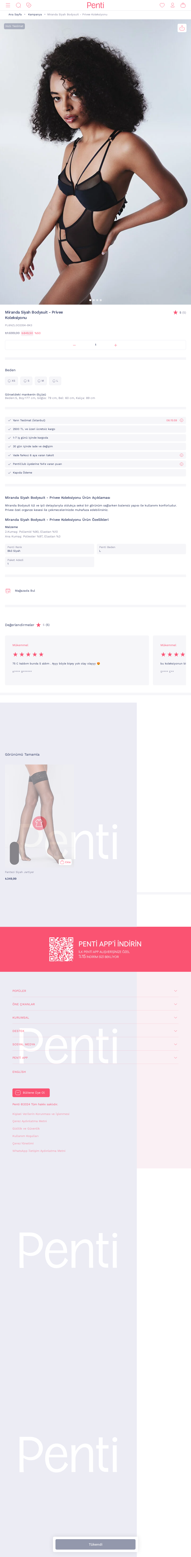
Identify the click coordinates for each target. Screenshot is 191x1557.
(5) (183, 312)
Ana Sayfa (15, 14)
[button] (90, 300)
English (19, 1072)
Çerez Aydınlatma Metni (29, 1121)
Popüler (19, 991)
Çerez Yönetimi (23, 1143)
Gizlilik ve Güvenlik (26, 1128)
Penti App (20, 1057)
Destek (18, 1031)
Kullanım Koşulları (25, 1136)
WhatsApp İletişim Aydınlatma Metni (38, 1151)
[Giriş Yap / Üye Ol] (173, 5)
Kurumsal (20, 1017)
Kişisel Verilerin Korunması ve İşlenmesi (40, 1114)
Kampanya (35, 14)
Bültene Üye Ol (34, 1092)
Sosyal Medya (23, 1044)
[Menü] (8, 5)
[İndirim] (29, 5)
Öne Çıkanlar (23, 1004)
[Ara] (18, 5)
